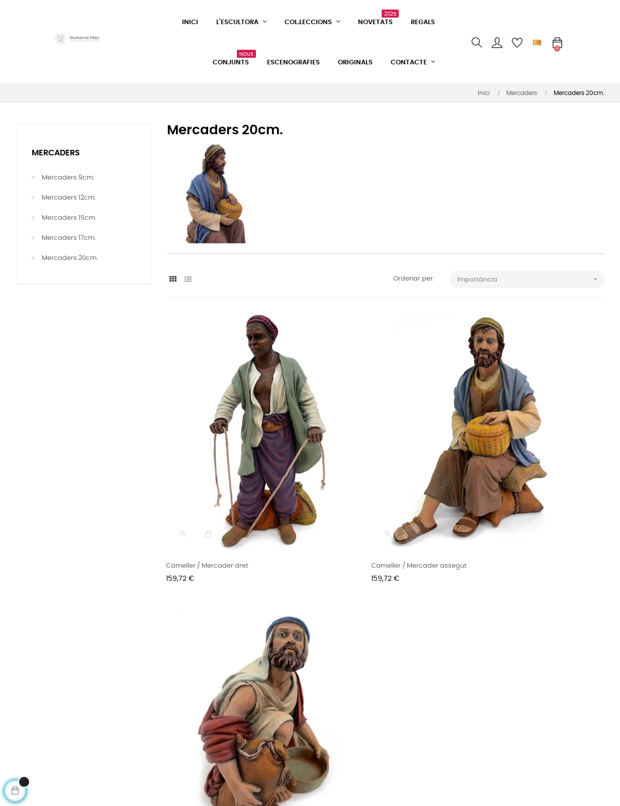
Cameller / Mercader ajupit (512, 497)
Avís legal (182, 730)
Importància (530, 279)
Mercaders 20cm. (70, 258)
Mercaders (56, 153)
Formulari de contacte (203, 657)
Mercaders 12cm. (69, 198)
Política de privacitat (200, 711)
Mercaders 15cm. (69, 218)
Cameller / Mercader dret (208, 497)
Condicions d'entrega (201, 693)
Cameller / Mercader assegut (365, 497)
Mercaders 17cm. (69, 238)
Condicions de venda (201, 675)
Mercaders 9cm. (68, 177)
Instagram (285, 675)
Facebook (284, 657)
